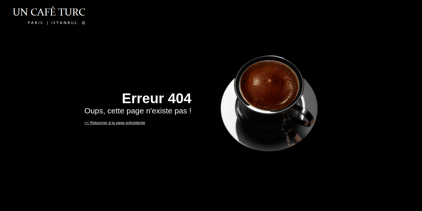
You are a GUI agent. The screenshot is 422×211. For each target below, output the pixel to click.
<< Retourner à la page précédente (114, 122)
